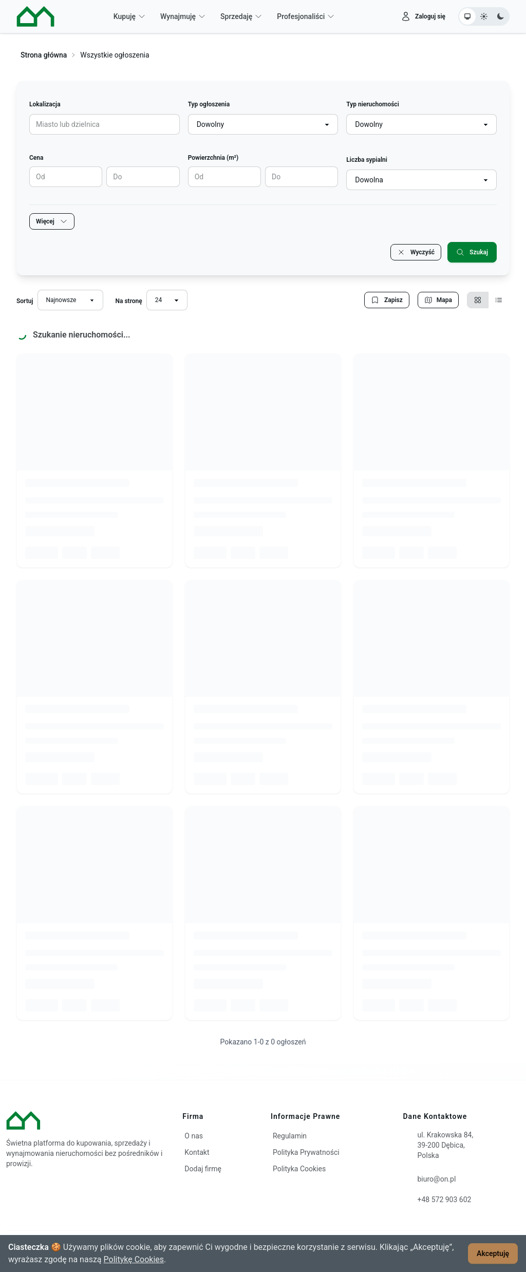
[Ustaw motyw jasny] (484, 16)
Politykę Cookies (134, 1259)
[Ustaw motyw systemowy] (467, 16)
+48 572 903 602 (445, 1199)
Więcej (52, 221)
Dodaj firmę (202, 1169)
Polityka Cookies (299, 1169)
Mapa (438, 300)
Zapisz (387, 300)
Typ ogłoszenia (209, 104)
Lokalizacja (45, 104)
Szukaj (472, 252)
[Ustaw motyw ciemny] (500, 16)
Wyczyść (416, 252)
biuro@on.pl (437, 1179)
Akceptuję (493, 1253)
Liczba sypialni (366, 159)
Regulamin (290, 1136)
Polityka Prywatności (306, 1152)
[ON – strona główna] (35, 16)
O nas (193, 1136)
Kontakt (196, 1152)
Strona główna (44, 55)
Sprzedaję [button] (241, 16)
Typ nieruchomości (372, 104)
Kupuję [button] (130, 16)
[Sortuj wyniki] (70, 300)
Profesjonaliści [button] (306, 16)
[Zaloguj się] (423, 16)
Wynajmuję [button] (183, 16)
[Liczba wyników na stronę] (166, 300)
